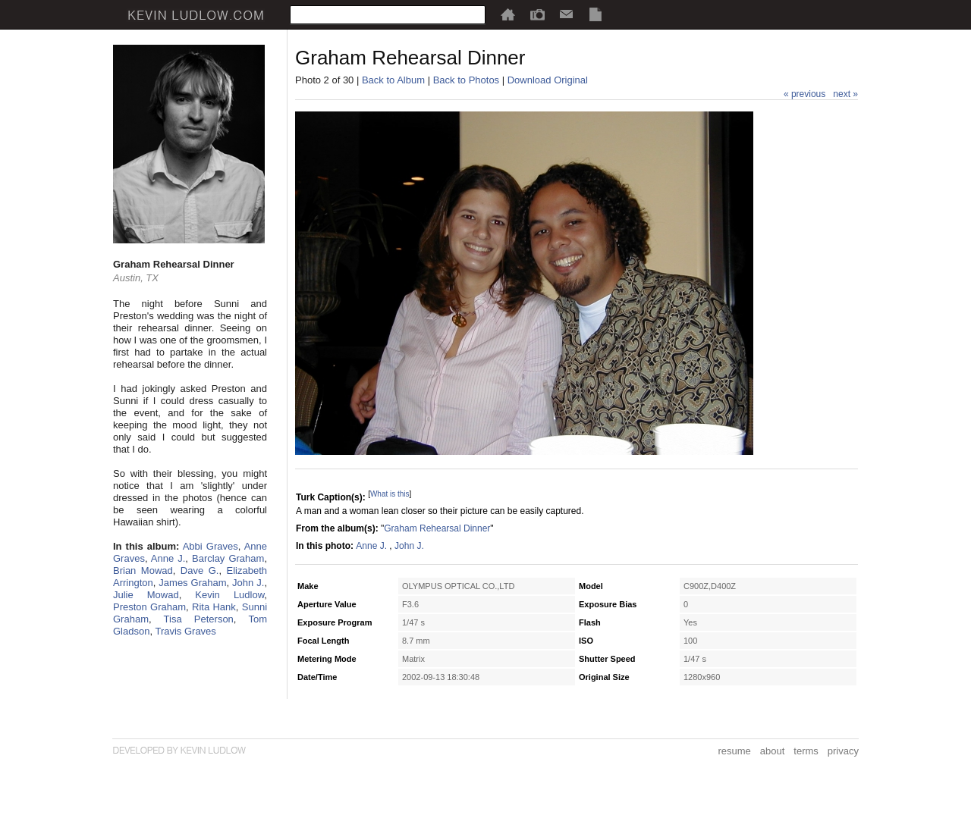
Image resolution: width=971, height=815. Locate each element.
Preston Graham (149, 607)
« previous (804, 94)
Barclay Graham (228, 558)
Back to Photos (466, 80)
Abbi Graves (210, 546)
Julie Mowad (146, 594)
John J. (248, 582)
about (772, 751)
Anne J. (168, 558)
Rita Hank (214, 607)
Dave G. (200, 570)
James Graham (192, 582)
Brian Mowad (143, 570)
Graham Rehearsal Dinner (437, 528)
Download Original (547, 80)
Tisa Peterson (199, 619)
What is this (390, 494)
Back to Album (393, 80)
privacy (843, 751)
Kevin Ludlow (229, 594)
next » (845, 94)
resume (734, 751)
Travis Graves (185, 631)
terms (806, 751)
